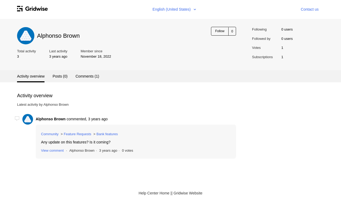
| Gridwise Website (187, 193)
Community (50, 134)
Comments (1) (87, 76)
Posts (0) (59, 76)
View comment (52, 150)
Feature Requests (77, 134)
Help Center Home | (155, 193)
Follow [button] (220, 31)
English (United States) (172, 9)
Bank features (107, 134)
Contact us (310, 9)
